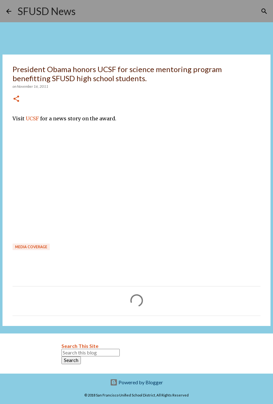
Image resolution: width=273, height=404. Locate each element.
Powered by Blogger (136, 382)
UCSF (33, 118)
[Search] (84, 11)
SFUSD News (47, 11)
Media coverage (31, 247)
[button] (16, 99)
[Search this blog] (90, 352)
